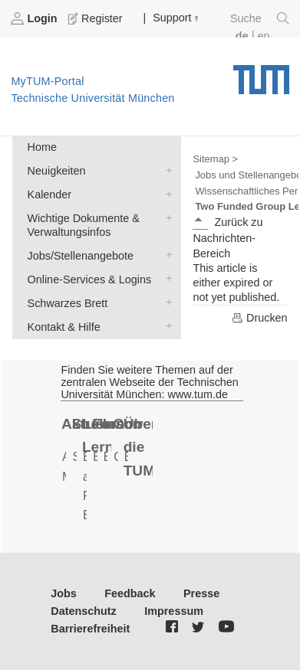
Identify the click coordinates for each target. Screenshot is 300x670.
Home (42, 147)
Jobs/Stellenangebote (166, 254)
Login (35, 18)
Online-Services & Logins (166, 278)
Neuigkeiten (166, 169)
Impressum (173, 611)
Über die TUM (138, 447)
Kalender (166, 193)
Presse (201, 593)
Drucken (259, 318)
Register (96, 18)
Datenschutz (84, 611)
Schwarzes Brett (166, 302)
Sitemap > (215, 159)
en (263, 36)
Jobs (64, 593)
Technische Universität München (261, 74)
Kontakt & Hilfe (166, 325)
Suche (259, 18)
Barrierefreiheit (90, 629)
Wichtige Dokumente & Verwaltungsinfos (166, 217)
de (242, 36)
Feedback (129, 593)
